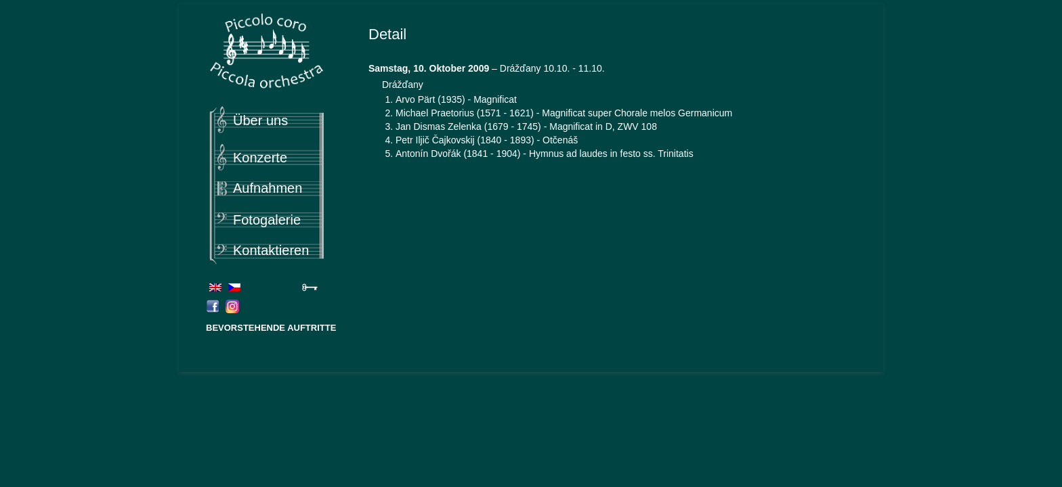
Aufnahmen (267, 188)
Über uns (260, 120)
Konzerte (260, 157)
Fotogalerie (267, 219)
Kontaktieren (271, 250)
